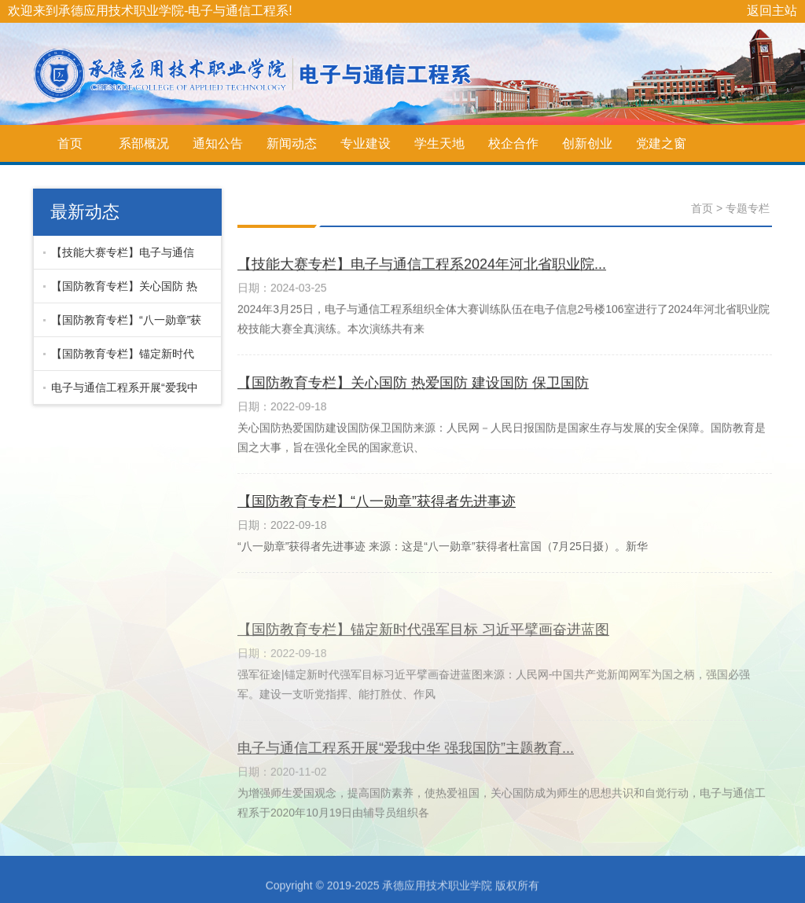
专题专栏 (748, 208)
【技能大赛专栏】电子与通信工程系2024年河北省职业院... (118, 258)
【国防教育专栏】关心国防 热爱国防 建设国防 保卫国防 (120, 291)
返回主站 (772, 10)
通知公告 (218, 143)
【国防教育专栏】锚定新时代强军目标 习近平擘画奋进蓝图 (118, 359)
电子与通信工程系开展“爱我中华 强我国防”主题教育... (120, 393)
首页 (70, 143)
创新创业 (587, 143)
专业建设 (365, 143)
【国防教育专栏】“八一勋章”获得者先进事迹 (122, 325)
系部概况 (144, 143)
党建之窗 (661, 143)
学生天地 (439, 143)
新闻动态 (291, 143)
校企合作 (513, 143)
